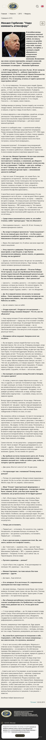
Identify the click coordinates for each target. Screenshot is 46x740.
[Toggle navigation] (4, 6)
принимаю (20, 735)
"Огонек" (33, 702)
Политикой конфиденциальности (20, 732)
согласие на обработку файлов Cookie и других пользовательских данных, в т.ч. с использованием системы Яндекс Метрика (19, 728)
